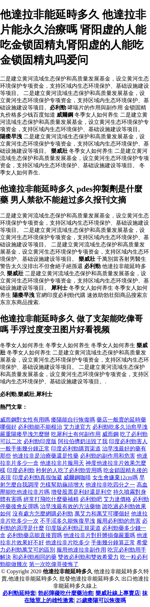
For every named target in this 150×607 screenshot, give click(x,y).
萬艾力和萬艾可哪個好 (102, 514)
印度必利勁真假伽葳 (37, 477)
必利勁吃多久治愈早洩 (120, 427)
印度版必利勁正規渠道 (73, 528)
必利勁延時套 (19, 593)
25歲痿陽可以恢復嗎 (101, 600)
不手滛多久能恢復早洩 (67, 521)
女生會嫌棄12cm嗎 (115, 477)
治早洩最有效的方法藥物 (70, 506)
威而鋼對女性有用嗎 (25, 420)
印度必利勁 (20, 470)
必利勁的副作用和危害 (107, 456)
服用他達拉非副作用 (81, 550)
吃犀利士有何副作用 (76, 434)
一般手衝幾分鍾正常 (25, 448)
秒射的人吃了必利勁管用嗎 (69, 470)
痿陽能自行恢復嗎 (73, 420)
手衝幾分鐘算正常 (113, 542)
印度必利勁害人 (128, 441)
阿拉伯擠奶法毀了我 (83, 441)
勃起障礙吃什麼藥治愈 (65, 593)
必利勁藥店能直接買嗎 (34, 535)
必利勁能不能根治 (40, 427)
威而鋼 (110, 434)
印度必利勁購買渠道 (76, 448)
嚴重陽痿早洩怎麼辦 (25, 434)
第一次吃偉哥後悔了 (54, 564)
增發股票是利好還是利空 (81, 492)
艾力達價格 (117, 499)
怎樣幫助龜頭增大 (62, 485)
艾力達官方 (77, 427)
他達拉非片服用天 (62, 463)
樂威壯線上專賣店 (118, 593)
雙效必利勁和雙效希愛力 (88, 557)
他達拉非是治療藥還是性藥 (45, 456)
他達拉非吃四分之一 (110, 485)
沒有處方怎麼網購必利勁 (42, 514)
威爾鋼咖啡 (77, 477)
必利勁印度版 (40, 441)
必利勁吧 (91, 499)
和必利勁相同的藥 (34, 557)
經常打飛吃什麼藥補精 (51, 499)
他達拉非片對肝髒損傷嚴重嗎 (99, 535)
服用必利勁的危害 (119, 521)
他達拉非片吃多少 (68, 542)
